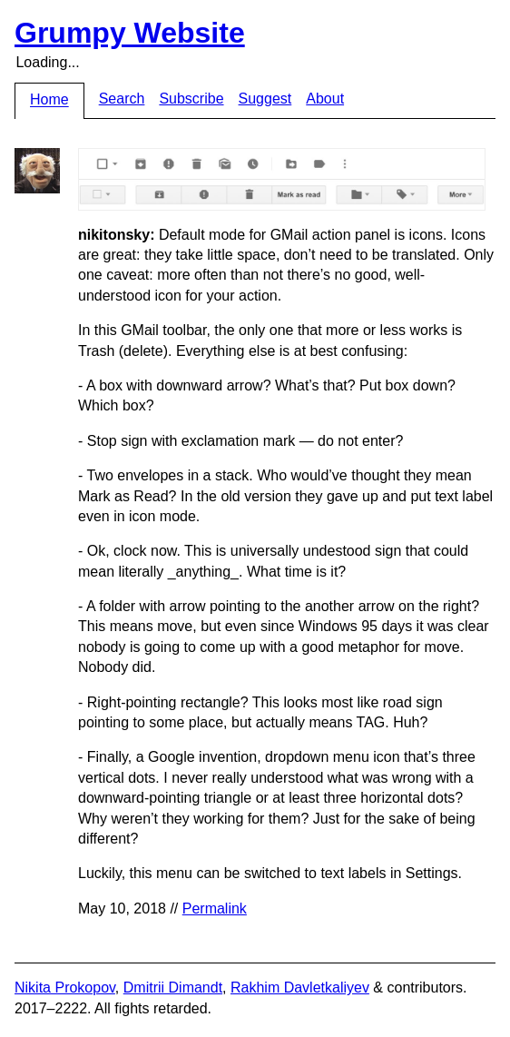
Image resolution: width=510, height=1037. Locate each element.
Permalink (214, 908)
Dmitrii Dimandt (172, 987)
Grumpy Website (130, 32)
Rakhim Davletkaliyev (299, 987)
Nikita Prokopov (65, 987)
